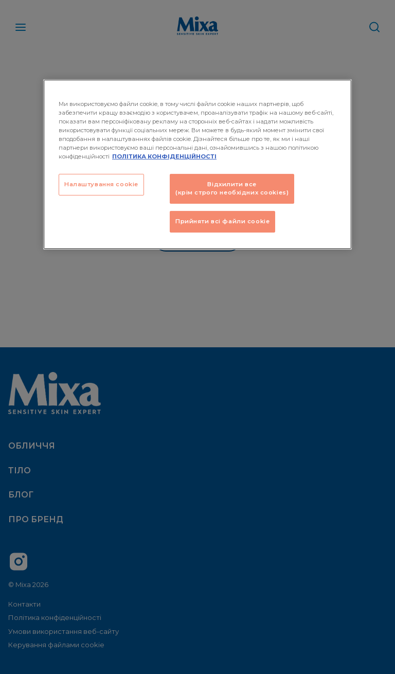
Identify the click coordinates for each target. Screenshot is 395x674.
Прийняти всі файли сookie (222, 221)
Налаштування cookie (101, 184)
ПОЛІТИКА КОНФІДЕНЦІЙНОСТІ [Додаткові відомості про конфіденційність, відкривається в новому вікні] (164, 156)
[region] (197, 164)
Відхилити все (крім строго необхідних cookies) (232, 188)
